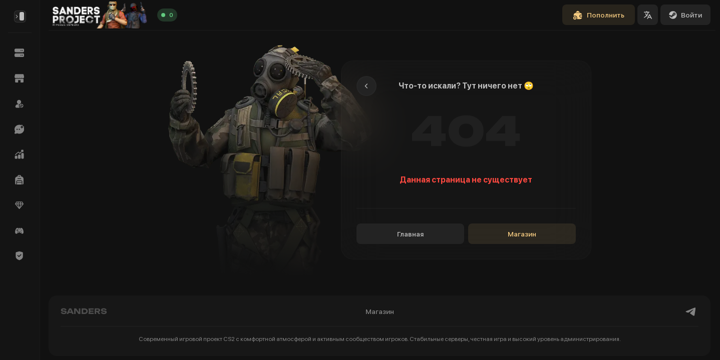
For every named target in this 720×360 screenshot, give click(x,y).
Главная (410, 234)
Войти (685, 15)
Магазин (522, 234)
